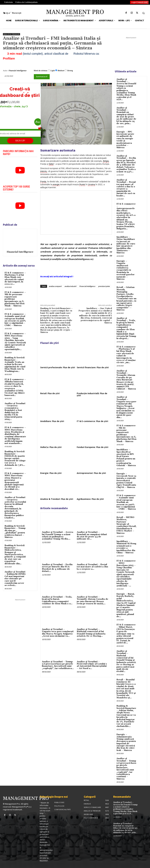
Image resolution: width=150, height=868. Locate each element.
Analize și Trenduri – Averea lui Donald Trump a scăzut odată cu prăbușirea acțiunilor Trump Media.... (57, 535)
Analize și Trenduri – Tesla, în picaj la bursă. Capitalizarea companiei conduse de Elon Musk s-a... (57, 600)
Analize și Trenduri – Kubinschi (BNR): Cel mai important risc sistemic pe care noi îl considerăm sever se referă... (15, 579)
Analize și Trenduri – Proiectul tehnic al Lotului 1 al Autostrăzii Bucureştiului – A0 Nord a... (92, 665)
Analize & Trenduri (11, 34)
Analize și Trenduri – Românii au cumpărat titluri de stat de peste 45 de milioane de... (92, 535)
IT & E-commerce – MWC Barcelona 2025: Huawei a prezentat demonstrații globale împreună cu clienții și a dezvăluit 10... (15, 481)
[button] (143, 13)
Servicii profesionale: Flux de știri (57, 367)
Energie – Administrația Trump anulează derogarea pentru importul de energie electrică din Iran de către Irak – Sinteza (126, 742)
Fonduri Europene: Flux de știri (92, 447)
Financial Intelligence (17, 70)
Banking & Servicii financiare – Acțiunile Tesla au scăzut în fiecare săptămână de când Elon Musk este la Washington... (15, 364)
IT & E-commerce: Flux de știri (92, 421)
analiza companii (55, 286)
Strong (70, 71)
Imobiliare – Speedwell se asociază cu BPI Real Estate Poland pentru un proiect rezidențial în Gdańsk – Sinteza (126, 457)
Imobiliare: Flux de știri (52, 421)
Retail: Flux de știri (50, 393)
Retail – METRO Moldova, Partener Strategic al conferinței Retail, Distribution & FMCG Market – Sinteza (126, 525)
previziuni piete (104, 286)
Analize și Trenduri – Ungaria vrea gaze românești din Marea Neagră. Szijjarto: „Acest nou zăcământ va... (58, 632)
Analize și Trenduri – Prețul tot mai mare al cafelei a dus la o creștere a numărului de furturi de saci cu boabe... (126, 188)
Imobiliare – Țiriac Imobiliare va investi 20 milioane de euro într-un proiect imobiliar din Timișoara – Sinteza (125, 245)
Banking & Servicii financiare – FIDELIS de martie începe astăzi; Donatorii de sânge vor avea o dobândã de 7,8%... (15, 458)
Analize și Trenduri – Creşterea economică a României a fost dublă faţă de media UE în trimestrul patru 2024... (15, 411)
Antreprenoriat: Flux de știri (91, 473)
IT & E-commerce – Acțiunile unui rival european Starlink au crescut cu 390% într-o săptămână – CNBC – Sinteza (15, 320)
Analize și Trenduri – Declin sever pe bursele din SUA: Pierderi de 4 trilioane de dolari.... (57, 568)
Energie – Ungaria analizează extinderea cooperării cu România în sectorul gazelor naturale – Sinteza (125, 270)
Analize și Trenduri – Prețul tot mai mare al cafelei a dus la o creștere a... (92, 566)
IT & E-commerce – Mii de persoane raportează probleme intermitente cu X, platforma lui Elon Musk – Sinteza (126, 433)
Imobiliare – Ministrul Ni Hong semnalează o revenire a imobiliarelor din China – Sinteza (126, 547)
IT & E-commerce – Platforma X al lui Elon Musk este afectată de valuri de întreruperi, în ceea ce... (15, 278)
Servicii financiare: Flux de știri (93, 367)
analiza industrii (70, 286)
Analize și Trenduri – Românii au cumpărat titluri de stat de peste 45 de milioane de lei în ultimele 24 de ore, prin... (126, 116)
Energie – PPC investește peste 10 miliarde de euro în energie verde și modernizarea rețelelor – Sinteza (125, 140)
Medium (61, 71)
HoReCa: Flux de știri (51, 447)
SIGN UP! (20, 140)
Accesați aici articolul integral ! (56, 276)
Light (53, 71)
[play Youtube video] (20, 170)
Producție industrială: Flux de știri (92, 394)
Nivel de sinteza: (41, 71)
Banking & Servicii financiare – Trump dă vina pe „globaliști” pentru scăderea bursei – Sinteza (15, 532)
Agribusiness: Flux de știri (90, 499)
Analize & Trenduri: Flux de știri (56, 499)
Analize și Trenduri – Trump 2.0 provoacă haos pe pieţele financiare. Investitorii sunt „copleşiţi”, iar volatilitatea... (58, 665)
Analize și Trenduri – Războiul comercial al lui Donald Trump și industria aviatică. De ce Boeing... (91, 632)
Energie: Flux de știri (51, 473)
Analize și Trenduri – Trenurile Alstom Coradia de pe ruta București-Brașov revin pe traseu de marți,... (92, 600)
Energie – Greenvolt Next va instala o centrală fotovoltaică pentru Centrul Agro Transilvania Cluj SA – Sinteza (126, 480)
